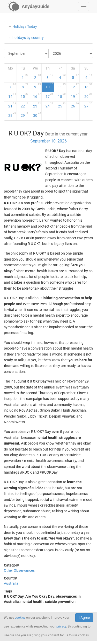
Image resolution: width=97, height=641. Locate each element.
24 (49, 105)
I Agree (84, 618)
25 (62, 105)
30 (37, 114)
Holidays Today (24, 26)
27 (88, 105)
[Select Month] (26, 53)
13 (88, 86)
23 (37, 105)
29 (24, 114)
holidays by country (28, 38)
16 (37, 95)
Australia (11, 583)
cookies (20, 617)
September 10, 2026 (48, 141)
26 (75, 105)
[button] (83, 6)
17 (49, 95)
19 (75, 95)
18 (62, 95)
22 (24, 105)
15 (24, 95)
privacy (61, 626)
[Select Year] (71, 53)
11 (62, 86)
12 (75, 86)
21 (12, 105)
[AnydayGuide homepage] (28, 6)
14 (12, 95)
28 (12, 114)
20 (88, 95)
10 (49, 86)
